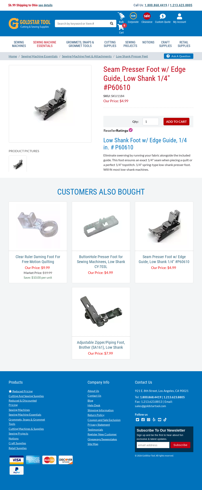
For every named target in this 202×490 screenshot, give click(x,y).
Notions (14, 438)
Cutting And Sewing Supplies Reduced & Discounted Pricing (26, 400)
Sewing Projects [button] (130, 44)
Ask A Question (178, 56)
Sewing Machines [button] (19, 44)
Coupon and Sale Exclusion (104, 420)
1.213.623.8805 (181, 5)
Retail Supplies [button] (184, 44)
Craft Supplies (17, 443)
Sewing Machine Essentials (25, 414)
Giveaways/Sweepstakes (102, 439)
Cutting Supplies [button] (110, 44)
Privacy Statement (99, 424)
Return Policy (96, 415)
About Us (93, 391)
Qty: (135, 121)
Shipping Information (101, 410)
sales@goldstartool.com (150, 406)
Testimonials (95, 429)
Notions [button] (148, 42)
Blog (90, 400)
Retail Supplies (18, 448)
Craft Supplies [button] (165, 44)
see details (45, 5)
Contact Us (94, 395)
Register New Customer (102, 434)
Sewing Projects (18, 433)
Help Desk (94, 405)
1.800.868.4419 (156, 5)
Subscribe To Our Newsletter (161, 430)
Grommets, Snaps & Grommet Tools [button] (80, 44)
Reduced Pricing (21, 391)
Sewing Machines (19, 409)
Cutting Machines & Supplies (26, 428)
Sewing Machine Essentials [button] (44, 44)
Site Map (93, 444)
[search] (112, 23)
